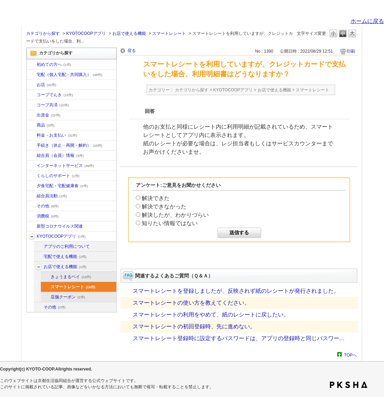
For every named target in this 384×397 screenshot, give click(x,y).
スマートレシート (169, 33)
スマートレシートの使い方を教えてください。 (191, 303)
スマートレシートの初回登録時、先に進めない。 (194, 326)
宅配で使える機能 (65, 256)
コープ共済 (53, 104)
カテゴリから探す (43, 33)
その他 (48, 206)
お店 (46, 84)
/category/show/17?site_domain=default (32, 186)
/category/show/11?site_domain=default (32, 125)
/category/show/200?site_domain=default (32, 237)
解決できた (156, 198)
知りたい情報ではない (170, 223)
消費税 (48, 216)
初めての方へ (54, 64)
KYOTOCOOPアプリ (86, 33)
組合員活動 (52, 195)
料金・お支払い (57, 135)
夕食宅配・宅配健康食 (62, 185)
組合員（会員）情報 (60, 155)
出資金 (48, 115)
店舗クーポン (68, 297)
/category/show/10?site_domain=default (32, 65)
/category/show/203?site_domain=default (39, 267)
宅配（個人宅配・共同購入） (69, 74)
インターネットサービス (65, 165)
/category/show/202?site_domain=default (39, 257)
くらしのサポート (58, 175)
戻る (131, 50)
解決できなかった (164, 206)
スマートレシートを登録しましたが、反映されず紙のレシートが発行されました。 (236, 291)
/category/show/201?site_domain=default (39, 247)
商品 (45, 125)
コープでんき (55, 94)
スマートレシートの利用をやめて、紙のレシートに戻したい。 (211, 315)
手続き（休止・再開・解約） (69, 145)
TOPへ (350, 355)
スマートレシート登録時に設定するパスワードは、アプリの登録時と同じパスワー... (238, 338)
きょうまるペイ (71, 276)
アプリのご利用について (67, 246)
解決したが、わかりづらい (175, 215)
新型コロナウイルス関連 (60, 226)
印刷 (351, 51)
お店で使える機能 (129, 33)
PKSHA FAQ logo (348, 384)
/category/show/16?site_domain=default (32, 176)
